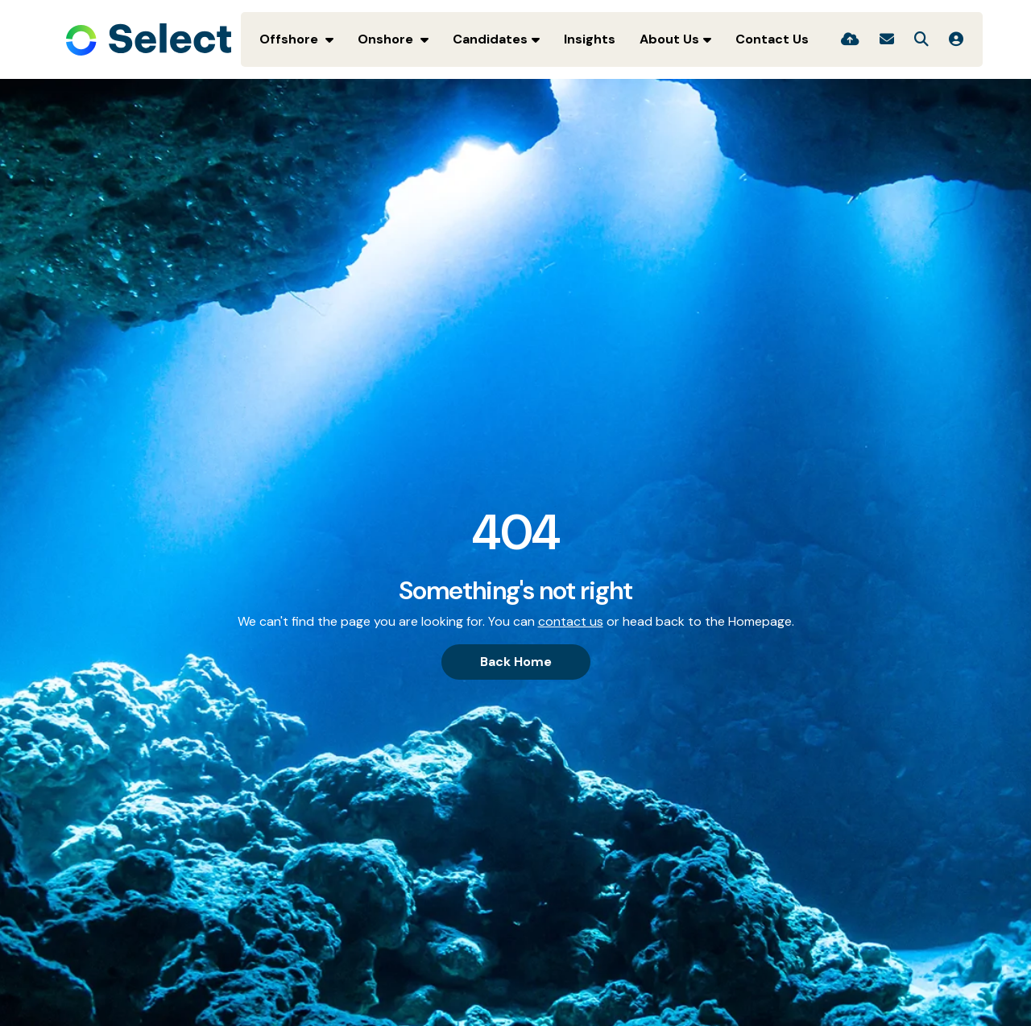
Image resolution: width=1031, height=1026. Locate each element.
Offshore (290, 39)
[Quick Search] (921, 39)
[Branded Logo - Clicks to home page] (148, 39)
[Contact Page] (887, 39)
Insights (589, 39)
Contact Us (772, 39)
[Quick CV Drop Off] (850, 39)
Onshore (387, 39)
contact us (570, 621)
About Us (669, 39)
